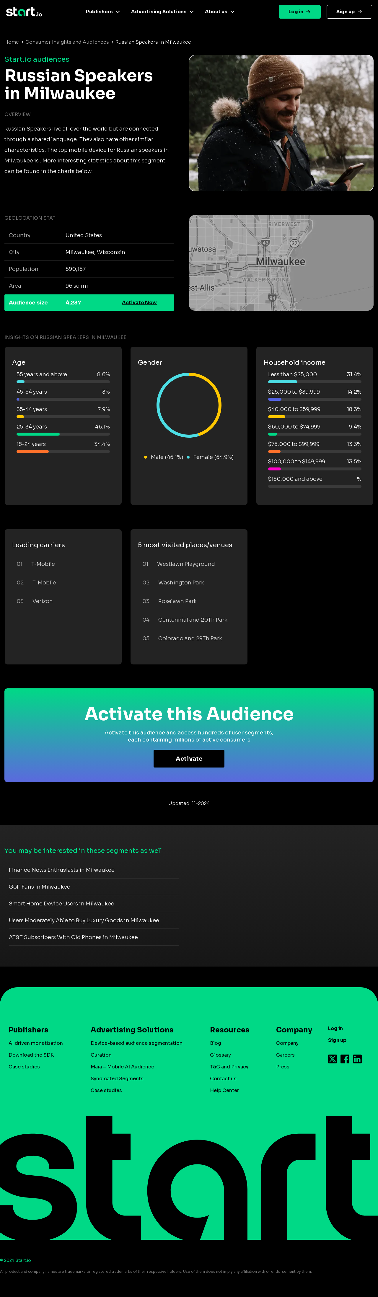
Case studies (24, 1067)
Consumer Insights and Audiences (67, 42)
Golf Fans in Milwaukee (39, 887)
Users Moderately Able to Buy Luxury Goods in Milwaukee (84, 920)
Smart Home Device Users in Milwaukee (61, 903)
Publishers (99, 12)
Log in (296, 12)
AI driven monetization (36, 1043)
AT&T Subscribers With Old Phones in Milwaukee (73, 937)
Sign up (345, 12)
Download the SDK (31, 1055)
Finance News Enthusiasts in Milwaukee (62, 870)
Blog (215, 1043)
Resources (230, 1030)
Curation (101, 1055)
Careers (285, 1055)
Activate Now (139, 302)
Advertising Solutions (159, 12)
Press (282, 1067)
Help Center (224, 1090)
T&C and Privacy (229, 1067)
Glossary (220, 1055)
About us (216, 12)
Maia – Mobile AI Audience (122, 1067)
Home (11, 42)
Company (291, 1030)
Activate (189, 758)
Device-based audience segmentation (137, 1043)
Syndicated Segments (117, 1079)
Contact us (223, 1079)
